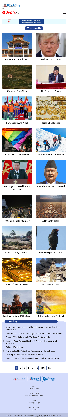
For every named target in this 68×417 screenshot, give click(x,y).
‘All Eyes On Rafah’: (51, 221)
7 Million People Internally (17, 221)
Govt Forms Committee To (17, 59)
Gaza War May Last (51, 284)
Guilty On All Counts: (51, 59)
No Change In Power (51, 91)
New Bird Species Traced (51, 253)
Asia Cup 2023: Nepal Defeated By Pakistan (24, 355)
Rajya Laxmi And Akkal (17, 123)
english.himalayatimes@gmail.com (22, 415)
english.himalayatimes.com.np (51, 415)
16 (37, 368)
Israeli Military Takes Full (17, 253)
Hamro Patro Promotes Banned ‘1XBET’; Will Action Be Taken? (33, 358)
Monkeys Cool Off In (17, 91)
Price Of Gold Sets (51, 123)
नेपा (4, 12)
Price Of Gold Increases (17, 284)
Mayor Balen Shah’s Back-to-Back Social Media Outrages (30, 351)
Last (50, 368)
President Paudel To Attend (51, 186)
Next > (43, 368)
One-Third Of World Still (17, 155)
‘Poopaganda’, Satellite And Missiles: (17, 187)
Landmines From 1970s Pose (17, 316)
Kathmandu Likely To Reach (50, 316)
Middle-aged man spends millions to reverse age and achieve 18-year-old (33, 328)
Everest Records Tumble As (51, 155)
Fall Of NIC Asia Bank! (15, 347)
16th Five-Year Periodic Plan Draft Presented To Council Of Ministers (31, 342)
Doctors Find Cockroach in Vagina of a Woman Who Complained (34, 333)
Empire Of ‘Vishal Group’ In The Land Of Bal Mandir (28, 337)
